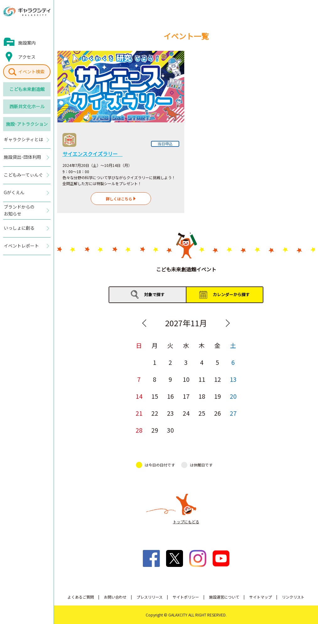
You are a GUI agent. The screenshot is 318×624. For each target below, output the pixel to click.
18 (201, 396)
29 (154, 430)
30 (170, 430)
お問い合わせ (115, 597)
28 (139, 430)
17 (186, 396)
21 (139, 413)
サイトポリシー (186, 597)
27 (233, 413)
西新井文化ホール (27, 106)
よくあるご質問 (80, 597)
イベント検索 (31, 71)
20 (233, 396)
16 (170, 396)
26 (217, 413)
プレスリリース (150, 597)
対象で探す (154, 294)
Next (228, 323)
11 (201, 379)
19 (217, 396)
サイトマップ (260, 597)
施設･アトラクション (27, 124)
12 (217, 379)
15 (154, 396)
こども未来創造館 (27, 89)
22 (154, 413)
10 (186, 379)
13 (233, 379)
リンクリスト (293, 597)
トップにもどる (186, 521)
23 (170, 413)
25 (201, 413)
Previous (144, 323)
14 (139, 396)
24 (186, 413)
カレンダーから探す (231, 294)
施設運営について (224, 597)
